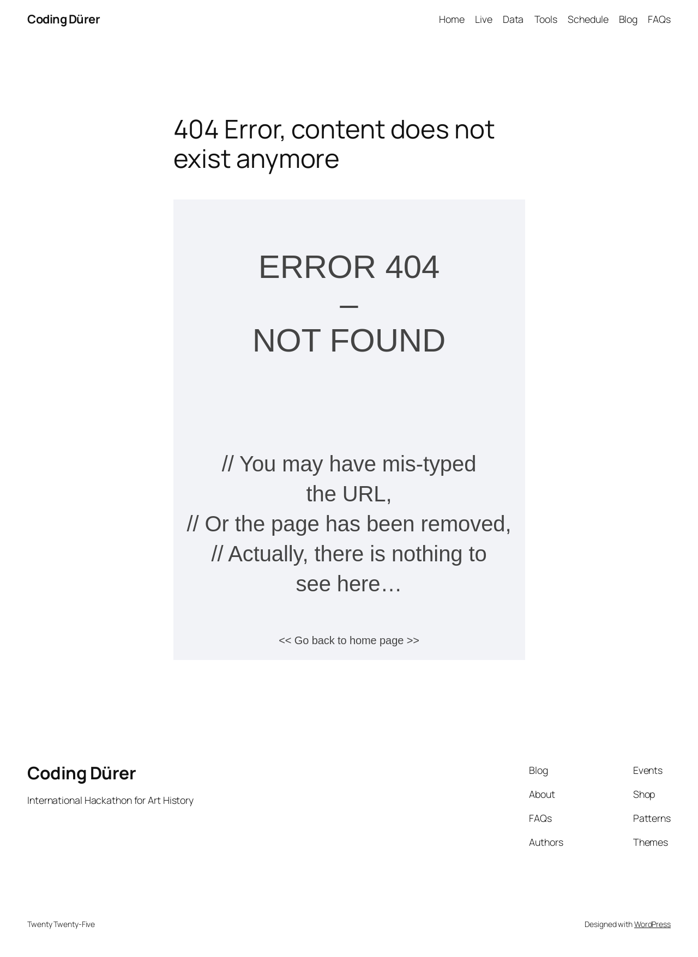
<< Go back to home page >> (349, 640)
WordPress (652, 924)
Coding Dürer (63, 19)
